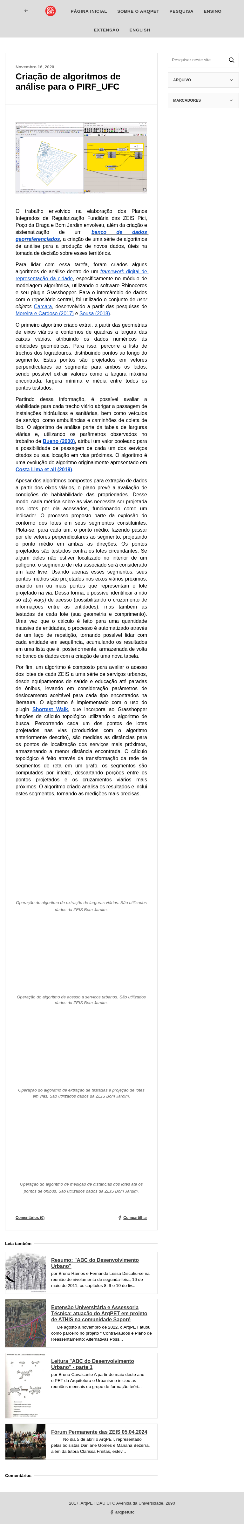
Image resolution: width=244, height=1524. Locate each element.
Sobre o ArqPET (138, 11)
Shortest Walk (50, 709)
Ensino (212, 11)
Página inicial (89, 11)
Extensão (106, 30)
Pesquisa (181, 11)
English (140, 30)
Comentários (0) (30, 1217)
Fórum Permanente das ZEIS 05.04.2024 (99, 1432)
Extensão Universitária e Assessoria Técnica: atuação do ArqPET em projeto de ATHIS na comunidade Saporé (99, 1313)
